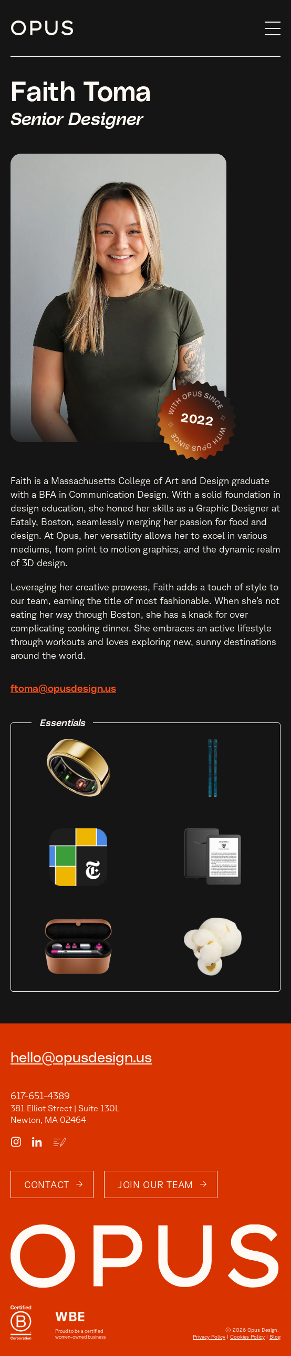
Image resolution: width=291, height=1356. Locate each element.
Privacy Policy (209, 1336)
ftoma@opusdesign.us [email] (63, 689)
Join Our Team (155, 1184)
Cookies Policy (247, 1336)
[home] (135, 28)
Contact (46, 1184)
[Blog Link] (60, 1142)
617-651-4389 (40, 1095)
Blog (274, 1336)
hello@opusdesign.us (81, 1058)
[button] (269, 28)
